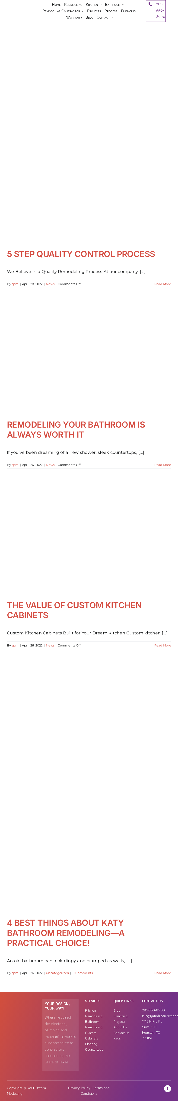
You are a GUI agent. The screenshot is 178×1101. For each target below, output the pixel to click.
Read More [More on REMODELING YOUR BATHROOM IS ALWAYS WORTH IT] (162, 465)
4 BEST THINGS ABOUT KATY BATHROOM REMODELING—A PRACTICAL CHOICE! (66, 933)
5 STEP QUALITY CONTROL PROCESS (81, 254)
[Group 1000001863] (22, 1001)
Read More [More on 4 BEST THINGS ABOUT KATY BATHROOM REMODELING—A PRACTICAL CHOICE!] (162, 973)
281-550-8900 (160, 10)
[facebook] (167, 1088)
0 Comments (83, 973)
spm (15, 284)
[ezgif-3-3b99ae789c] (19, 8)
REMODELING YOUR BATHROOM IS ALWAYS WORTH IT (76, 429)
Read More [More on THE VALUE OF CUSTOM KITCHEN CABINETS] (162, 645)
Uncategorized (57, 973)
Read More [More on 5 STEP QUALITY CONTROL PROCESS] (162, 284)
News (50, 284)
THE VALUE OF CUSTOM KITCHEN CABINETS (74, 610)
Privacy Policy (79, 1088)
